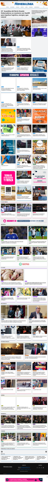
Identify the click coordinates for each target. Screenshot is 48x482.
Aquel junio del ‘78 (4, 165)
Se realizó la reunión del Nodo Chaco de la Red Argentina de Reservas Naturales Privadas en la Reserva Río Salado (8, 444)
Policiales (3, 66)
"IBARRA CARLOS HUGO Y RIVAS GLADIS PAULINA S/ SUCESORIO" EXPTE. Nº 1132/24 (30, 458)
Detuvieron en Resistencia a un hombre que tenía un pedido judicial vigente (23, 151)
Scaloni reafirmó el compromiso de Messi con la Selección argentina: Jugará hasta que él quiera (37, 242)
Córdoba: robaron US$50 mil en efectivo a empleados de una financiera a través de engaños (23, 68)
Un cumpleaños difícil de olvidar (7, 389)
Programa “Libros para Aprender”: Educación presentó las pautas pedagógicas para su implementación (24, 197)
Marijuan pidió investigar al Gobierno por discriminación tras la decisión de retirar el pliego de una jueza (13, 321)
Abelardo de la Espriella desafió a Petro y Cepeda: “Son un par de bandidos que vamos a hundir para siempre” (39, 374)
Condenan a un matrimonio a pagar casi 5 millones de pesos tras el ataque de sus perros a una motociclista (7, 69)
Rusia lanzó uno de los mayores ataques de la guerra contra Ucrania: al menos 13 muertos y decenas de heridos (11, 358)
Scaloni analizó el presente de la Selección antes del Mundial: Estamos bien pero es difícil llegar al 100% (23, 258)
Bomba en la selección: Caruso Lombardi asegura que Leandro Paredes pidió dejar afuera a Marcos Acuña (39, 258)
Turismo (2, 441)
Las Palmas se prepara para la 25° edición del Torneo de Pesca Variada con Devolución (39, 444)
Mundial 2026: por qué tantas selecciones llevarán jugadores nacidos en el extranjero (12, 242)
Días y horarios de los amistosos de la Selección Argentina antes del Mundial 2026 (7, 258)
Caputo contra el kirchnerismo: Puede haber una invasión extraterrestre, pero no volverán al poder (37, 321)
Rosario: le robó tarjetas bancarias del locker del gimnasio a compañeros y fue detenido (7, 89)
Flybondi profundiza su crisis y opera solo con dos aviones (40, 89)
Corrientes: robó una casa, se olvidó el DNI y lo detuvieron (8, 135)
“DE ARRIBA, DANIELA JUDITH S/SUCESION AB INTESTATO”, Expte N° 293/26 (41, 458)
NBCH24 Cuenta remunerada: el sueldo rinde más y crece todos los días (23, 104)
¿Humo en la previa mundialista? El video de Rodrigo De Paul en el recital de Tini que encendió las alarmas (40, 426)
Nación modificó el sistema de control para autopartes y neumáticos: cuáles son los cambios (8, 337)
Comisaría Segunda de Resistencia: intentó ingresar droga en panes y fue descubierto (24, 135)
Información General (19, 117)
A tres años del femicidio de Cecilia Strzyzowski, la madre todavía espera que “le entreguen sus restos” (24, 49)
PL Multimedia (3, 212)
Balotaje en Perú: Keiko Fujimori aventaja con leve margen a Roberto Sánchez (7, 373)
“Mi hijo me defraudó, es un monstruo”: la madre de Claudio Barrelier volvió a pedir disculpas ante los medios (7, 105)
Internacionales (3, 355)
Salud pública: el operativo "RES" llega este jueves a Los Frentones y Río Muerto (7, 299)
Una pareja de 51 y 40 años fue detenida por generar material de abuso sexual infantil (23, 89)
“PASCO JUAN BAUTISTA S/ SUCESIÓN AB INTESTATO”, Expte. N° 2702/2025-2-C (6, 458)
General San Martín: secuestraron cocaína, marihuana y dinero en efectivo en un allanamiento (23, 182)
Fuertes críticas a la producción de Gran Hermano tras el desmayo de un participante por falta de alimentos (8, 426)
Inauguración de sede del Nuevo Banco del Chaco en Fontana (39, 214)
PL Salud (2, 296)
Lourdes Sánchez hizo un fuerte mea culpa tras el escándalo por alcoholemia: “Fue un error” (39, 408)
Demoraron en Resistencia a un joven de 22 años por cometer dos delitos (39, 104)
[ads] (16, 55)
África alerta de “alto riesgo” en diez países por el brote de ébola (23, 298)
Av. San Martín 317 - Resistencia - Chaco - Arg (25, 469)
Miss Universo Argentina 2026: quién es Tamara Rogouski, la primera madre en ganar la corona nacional (8, 408)
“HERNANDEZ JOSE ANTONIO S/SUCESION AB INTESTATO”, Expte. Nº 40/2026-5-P (18, 458)
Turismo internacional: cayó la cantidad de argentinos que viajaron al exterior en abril (23, 444)
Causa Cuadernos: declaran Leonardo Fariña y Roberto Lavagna (40, 337)
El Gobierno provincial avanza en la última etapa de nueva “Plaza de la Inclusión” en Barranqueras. (23, 214)
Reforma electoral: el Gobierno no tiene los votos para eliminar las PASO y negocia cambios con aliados (24, 337)
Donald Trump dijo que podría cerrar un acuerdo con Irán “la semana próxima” (35, 357)
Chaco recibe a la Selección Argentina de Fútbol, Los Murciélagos (8, 214)
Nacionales (3, 334)
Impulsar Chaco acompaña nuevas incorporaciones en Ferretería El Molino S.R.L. (23, 120)
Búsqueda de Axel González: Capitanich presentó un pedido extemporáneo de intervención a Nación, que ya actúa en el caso (7, 50)
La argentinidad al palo (37, 389)
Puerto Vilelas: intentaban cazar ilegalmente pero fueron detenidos (39, 135)
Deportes (2, 255)
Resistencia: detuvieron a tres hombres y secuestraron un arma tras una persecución (24, 166)
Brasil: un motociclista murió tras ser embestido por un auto (24, 390)
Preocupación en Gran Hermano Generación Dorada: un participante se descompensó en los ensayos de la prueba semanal (24, 427)
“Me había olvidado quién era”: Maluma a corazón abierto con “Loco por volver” (23, 408)
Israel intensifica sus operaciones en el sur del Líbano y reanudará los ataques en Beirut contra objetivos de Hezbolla (24, 374)
